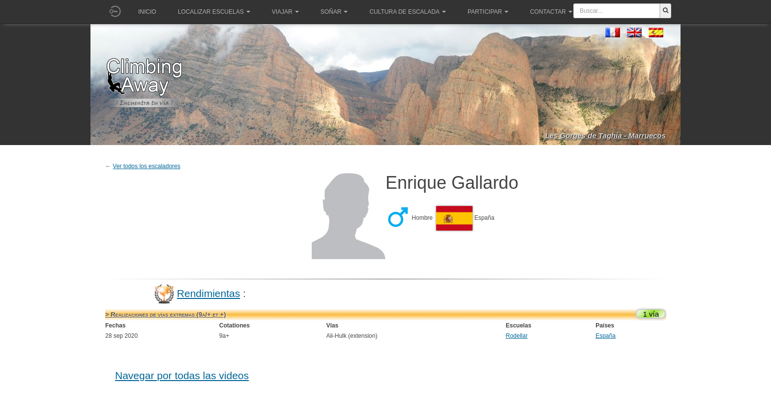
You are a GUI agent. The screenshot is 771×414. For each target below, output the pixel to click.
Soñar (334, 11)
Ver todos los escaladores (146, 166)
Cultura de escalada (407, 11)
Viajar (285, 11)
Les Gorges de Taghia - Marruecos (605, 135)
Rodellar (517, 335)
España (605, 335)
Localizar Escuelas (214, 11)
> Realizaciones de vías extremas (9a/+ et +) (165, 314)
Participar (488, 11)
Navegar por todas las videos (182, 375)
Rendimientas (208, 293)
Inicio (147, 11)
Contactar (551, 11)
